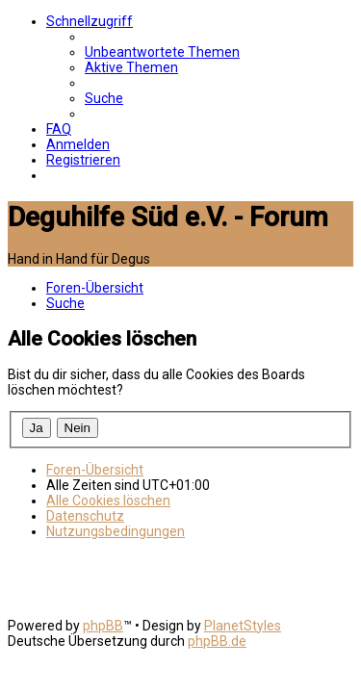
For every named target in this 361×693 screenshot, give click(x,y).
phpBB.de (217, 641)
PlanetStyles (242, 625)
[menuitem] (162, 52)
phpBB (103, 625)
